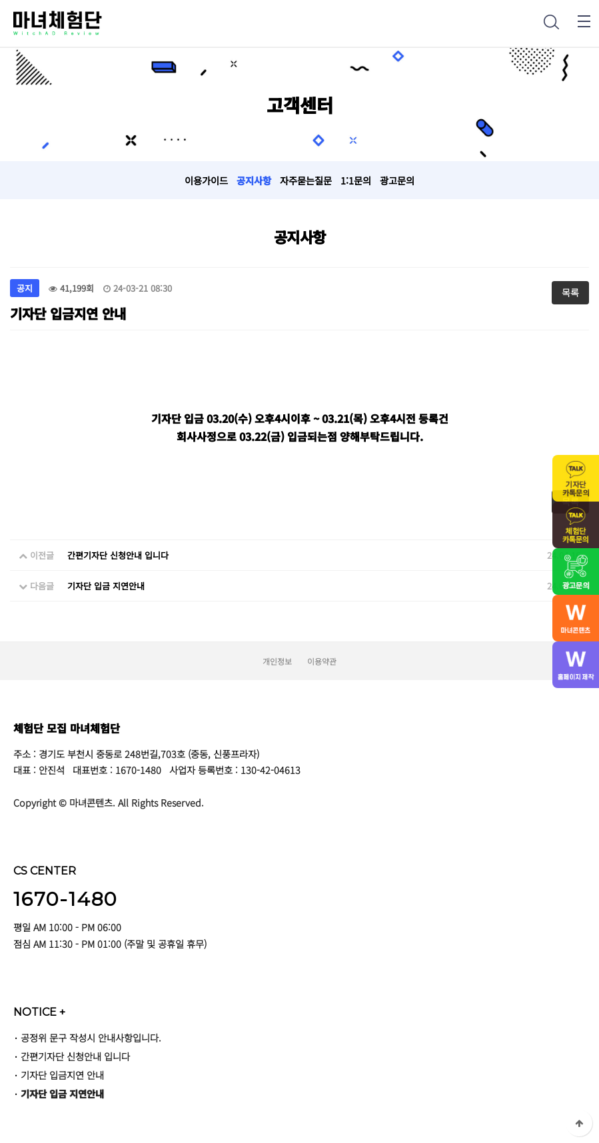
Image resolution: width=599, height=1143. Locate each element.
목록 (570, 292)
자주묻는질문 (306, 180)
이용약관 (321, 661)
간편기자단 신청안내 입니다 (118, 555)
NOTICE (39, 1011)
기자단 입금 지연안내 (106, 585)
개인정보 (277, 661)
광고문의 (397, 180)
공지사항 (254, 180)
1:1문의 (355, 180)
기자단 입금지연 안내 (62, 1075)
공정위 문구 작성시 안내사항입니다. (91, 1037)
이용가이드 (206, 180)
